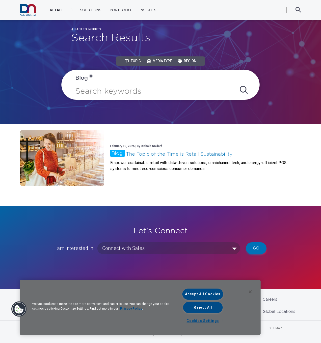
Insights (147, 10)
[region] (140, 307)
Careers (270, 299)
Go (256, 248)
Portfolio (120, 10)
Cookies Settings (203, 321)
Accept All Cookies (202, 294)
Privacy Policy (131, 308)
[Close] (250, 291)
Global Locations (279, 311)
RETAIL (56, 10)
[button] (19, 309)
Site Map (275, 328)
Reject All (203, 307)
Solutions (90, 10)
